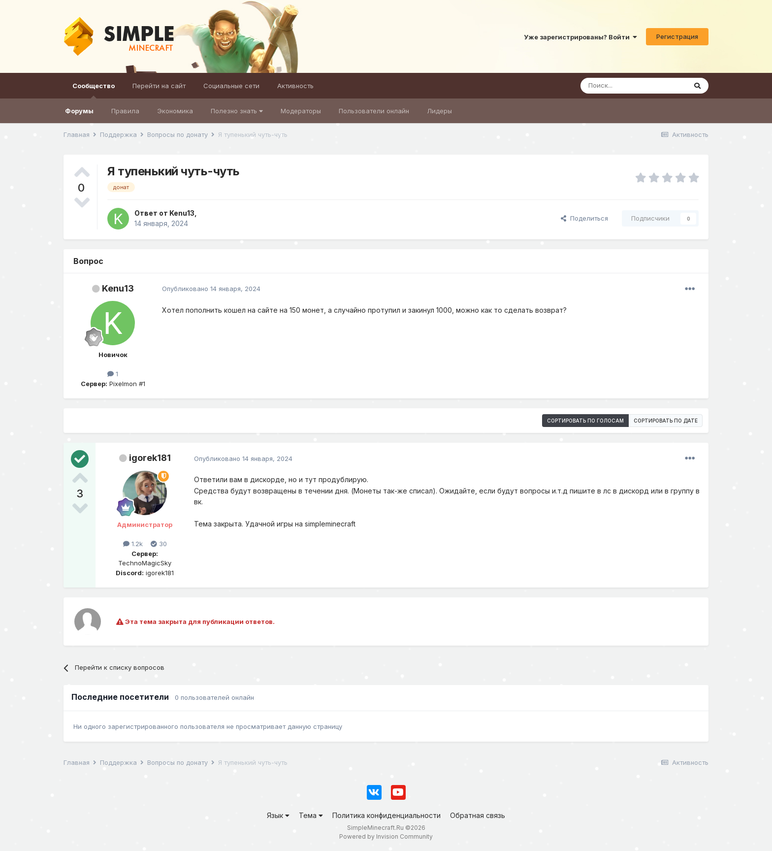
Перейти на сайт (159, 86)
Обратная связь (477, 815)
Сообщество (93, 90)
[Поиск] (633, 86)
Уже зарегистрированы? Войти (580, 37)
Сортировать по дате (666, 421)
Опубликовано (211, 289)
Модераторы (301, 111)
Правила (125, 111)
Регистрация (677, 36)
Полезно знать (237, 111)
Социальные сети (231, 86)
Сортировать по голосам (585, 421)
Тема (311, 815)
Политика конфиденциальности (386, 815)
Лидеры (439, 111)
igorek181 (150, 458)
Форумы (79, 111)
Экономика (175, 111)
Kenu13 (118, 288)
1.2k (133, 544)
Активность (295, 86)
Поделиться (584, 218)
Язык (278, 815)
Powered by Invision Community (386, 836)
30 (159, 544)
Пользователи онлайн (374, 111)
